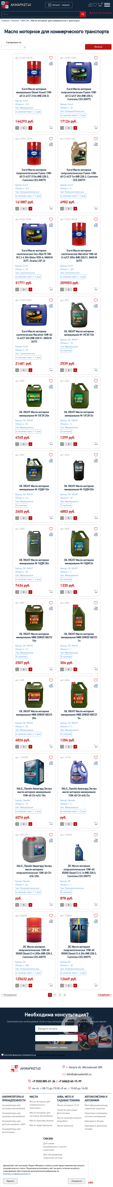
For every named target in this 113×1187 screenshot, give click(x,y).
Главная (5, 20)
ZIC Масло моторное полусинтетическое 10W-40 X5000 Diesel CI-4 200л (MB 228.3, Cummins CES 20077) (34, 952)
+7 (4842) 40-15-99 (69, 1081)
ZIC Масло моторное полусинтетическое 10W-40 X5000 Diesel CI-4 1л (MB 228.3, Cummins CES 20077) (79, 871)
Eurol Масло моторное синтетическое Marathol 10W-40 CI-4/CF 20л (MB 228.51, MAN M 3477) (34, 336)
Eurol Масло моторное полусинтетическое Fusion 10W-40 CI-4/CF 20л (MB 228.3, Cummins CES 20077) (79, 94)
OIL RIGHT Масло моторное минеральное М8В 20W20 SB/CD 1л (79, 637)
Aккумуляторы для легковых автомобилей (13, 1107)
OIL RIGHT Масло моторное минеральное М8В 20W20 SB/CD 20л (34, 715)
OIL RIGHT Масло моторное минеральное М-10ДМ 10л (34, 487)
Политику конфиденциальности (16, 1174)
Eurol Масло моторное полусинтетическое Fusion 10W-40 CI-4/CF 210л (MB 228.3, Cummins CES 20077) (34, 175)
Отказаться (77, 1181)
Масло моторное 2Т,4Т (68, 1105)
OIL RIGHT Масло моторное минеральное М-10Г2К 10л (79, 333)
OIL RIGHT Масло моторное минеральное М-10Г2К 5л (79, 414)
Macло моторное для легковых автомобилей (41, 1114)
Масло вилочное (65, 1125)
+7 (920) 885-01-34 (43, 1081)
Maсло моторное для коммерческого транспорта (40, 1104)
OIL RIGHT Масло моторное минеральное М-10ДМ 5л (79, 561)
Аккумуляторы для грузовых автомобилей (13, 1115)
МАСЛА (25, 20)
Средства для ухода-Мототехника (67, 1112)
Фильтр (98, 47)
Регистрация (105, 12)
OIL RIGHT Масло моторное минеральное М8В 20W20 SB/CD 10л (34, 637)
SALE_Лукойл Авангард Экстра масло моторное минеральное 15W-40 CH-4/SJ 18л (34, 792)
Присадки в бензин (94, 1121)
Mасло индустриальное (41, 1125)
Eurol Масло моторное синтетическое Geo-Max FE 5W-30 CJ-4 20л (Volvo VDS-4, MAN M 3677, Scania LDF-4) (34, 255)
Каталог (15, 20)
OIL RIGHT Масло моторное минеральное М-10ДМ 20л (79, 487)
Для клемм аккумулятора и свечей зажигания (54, 1146)
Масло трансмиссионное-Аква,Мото (69, 1119)
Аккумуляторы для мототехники (11, 1131)
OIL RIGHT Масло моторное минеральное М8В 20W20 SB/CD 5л (79, 715)
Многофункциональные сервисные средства (96, 1107)
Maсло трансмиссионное (42, 1120)
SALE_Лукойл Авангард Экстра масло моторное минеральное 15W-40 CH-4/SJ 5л (79, 792)
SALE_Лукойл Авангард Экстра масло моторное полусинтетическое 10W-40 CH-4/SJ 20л (34, 871)
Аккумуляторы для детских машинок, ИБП (13, 1123)
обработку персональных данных (50, 1055)
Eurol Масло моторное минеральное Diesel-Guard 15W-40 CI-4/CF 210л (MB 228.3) (34, 92)
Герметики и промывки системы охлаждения (96, 1115)
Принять (10, 1181)
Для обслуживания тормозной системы (53, 1156)
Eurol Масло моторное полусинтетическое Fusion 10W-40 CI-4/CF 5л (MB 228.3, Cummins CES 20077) (79, 175)
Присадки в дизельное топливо (96, 1127)
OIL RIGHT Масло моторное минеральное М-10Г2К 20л (34, 414)
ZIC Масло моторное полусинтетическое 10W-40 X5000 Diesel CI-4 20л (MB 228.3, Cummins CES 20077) (79, 952)
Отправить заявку (57, 1047)
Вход (94, 12)
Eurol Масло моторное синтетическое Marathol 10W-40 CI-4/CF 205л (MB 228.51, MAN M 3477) (79, 255)
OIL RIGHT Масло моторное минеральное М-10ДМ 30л (34, 561)
